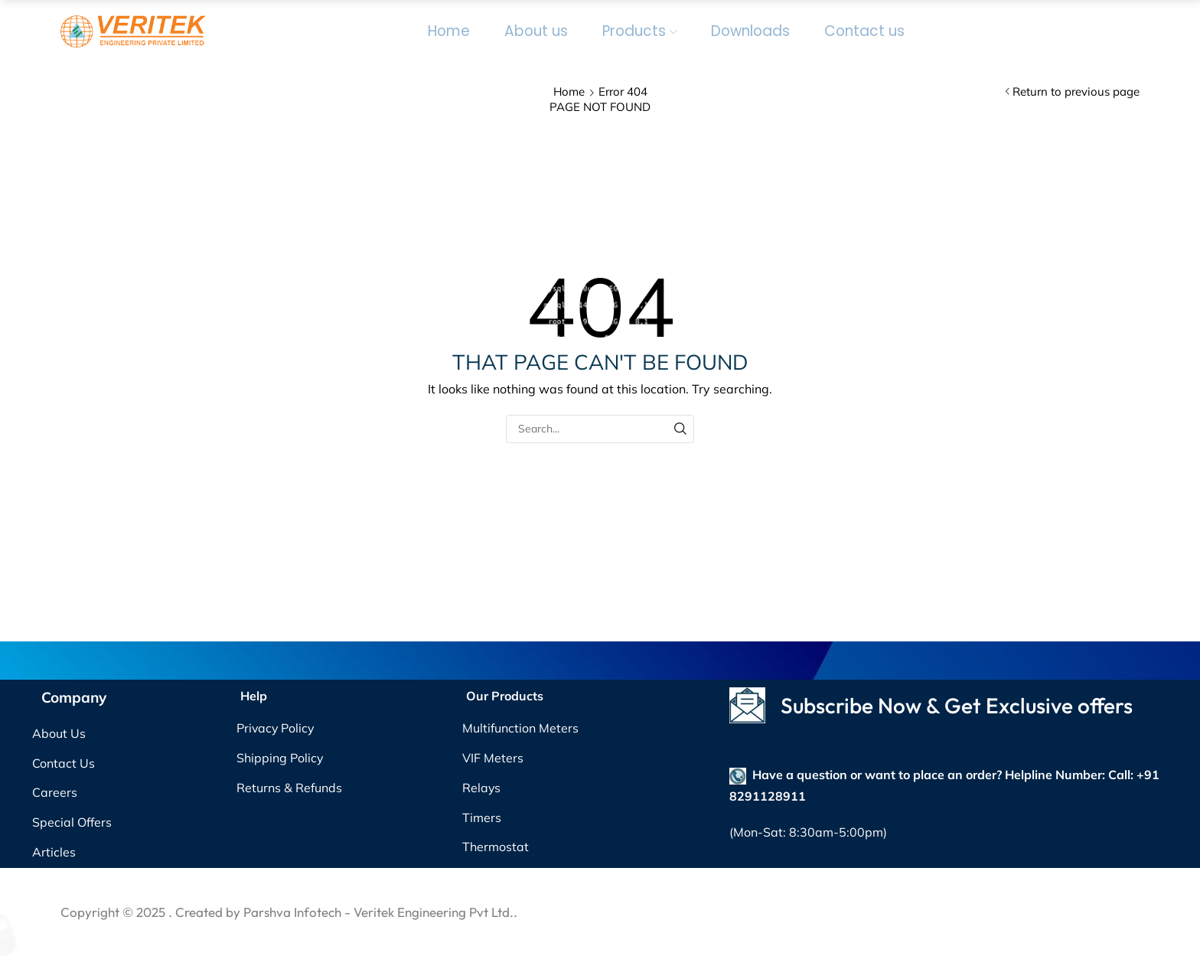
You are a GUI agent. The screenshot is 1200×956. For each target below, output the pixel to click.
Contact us (864, 31)
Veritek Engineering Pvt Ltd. (434, 912)
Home (449, 31)
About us (536, 31)
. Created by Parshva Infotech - (261, 912)
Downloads (750, 31)
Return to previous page (1076, 91)
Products (639, 31)
